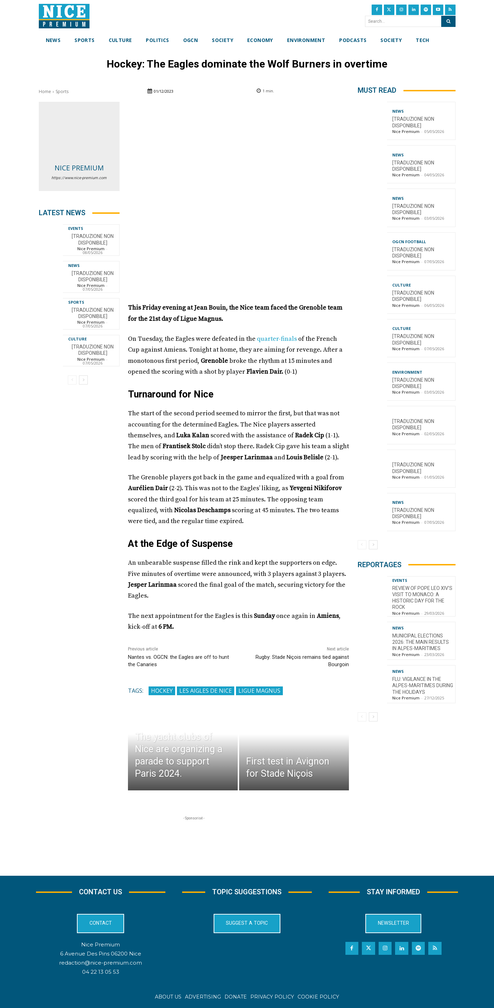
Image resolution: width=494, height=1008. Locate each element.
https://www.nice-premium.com (79, 178)
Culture (77, 339)
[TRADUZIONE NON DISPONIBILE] (93, 350)
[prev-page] (72, 380)
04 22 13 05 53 (100, 972)
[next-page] (83, 380)
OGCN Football (409, 242)
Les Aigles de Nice (205, 691)
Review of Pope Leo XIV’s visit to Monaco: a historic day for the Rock (422, 597)
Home (45, 91)
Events (75, 228)
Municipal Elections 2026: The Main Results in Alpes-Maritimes (420, 642)
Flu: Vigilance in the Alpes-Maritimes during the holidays (422, 685)
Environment (407, 372)
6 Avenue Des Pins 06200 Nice (100, 954)
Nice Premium (79, 167)
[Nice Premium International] (64, 16)
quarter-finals (277, 339)
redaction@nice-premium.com (100, 963)
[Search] (448, 21)
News (74, 265)
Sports (62, 91)
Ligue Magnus (259, 691)
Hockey (162, 691)
